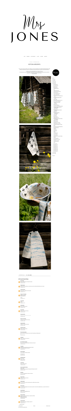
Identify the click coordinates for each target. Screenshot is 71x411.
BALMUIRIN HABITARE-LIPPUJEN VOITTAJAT (58, 110)
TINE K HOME (55, 99)
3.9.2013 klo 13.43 (22, 282)
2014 (54, 82)
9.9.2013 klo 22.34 (22, 387)
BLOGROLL (45, 56)
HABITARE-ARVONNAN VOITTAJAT (58, 124)
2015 (54, 81)
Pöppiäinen (21, 327)
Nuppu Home (22, 318)
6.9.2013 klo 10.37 (22, 360)
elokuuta (55, 143)
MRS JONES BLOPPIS (56, 127)
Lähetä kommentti (22, 404)
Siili (20, 372)
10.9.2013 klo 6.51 (22, 398)
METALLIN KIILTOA (56, 92)
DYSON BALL (55, 115)
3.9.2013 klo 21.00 (22, 339)
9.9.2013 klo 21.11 (22, 383)
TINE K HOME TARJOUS (56, 94)
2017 (54, 79)
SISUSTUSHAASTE (56, 121)
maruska (21, 390)
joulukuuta (55, 84)
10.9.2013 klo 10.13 (22, 402)
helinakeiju (21, 357)
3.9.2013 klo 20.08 (22, 329)
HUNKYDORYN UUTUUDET (57, 123)
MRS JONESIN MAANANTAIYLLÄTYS (58, 100)
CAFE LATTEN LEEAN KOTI (57, 93)
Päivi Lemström (22, 332)
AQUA (54, 142)
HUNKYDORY (55, 130)
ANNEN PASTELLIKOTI (56, 90)
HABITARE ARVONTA (56, 141)
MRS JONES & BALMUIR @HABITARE (58, 126)
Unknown (21, 400)
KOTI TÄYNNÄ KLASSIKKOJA (57, 101)
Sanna (21, 309)
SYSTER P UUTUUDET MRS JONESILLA (57, 102)
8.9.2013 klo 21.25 (22, 374)
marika (21, 305)
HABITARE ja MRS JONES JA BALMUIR (58, 106)
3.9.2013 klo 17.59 (22, 307)
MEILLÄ (54, 125)
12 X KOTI (38, 56)
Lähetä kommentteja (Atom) (23, 407)
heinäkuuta (55, 144)
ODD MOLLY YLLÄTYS (56, 140)
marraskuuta (55, 85)
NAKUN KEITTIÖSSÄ (56, 88)
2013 (54, 83)
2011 (54, 153)
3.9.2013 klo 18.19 (22, 311)
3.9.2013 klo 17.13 (22, 291)
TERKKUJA (55, 128)
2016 (54, 80)
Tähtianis (21, 285)
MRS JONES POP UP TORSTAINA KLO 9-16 (58, 96)
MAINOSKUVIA (55, 104)
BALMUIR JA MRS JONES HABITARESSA (56, 113)
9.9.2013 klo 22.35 (22, 392)
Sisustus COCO (22, 294)
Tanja (21, 362)
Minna (21, 280)
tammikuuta (55, 151)
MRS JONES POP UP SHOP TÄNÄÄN (58, 136)
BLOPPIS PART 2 (56, 116)
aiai (20, 337)
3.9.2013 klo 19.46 (22, 325)
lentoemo (21, 394)
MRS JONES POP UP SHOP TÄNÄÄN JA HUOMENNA (58, 119)
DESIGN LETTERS (56, 120)
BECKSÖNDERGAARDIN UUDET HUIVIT (57, 98)
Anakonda (21, 289)
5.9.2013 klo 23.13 (22, 349)
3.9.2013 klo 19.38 (22, 320)
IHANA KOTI (55, 129)
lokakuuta (55, 86)
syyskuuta (55, 87)
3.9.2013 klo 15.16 (22, 287)
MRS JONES (28, 56)
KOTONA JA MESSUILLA (56, 105)
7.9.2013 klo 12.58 (22, 364)
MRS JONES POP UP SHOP (57, 122)
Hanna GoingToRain (23, 367)
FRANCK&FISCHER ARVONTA (57, 91)
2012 (54, 152)
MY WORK (41, 56)
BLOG (24, 56)
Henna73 (21, 351)
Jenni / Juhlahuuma (22, 341)
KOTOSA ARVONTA (56, 138)
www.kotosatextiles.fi (46, 69)
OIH (54, 89)
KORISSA (55, 137)
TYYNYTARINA (55, 114)
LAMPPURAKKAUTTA (56, 117)
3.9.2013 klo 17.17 (22, 298)
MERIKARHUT (55, 111)
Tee (20, 346)
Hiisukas (21, 381)
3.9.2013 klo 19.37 (22, 316)
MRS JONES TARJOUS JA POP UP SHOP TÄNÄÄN (57, 107)
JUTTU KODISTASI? (33, 56)
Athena (21, 385)
